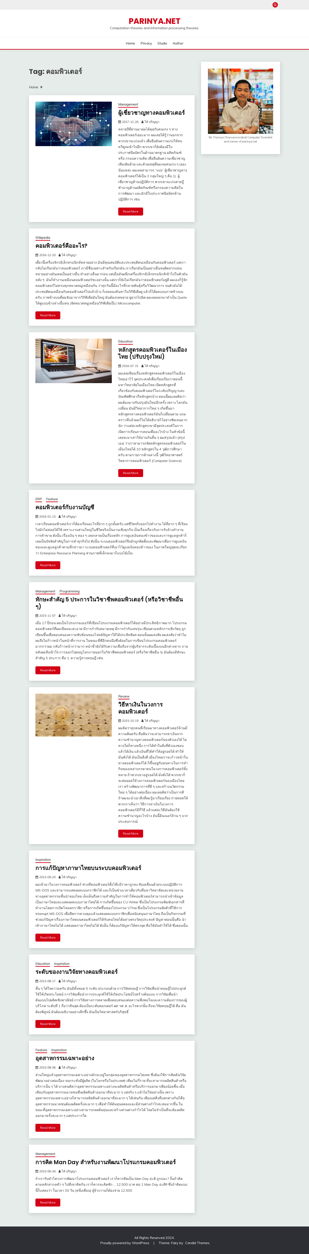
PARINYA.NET (154, 21)
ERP (38, 499)
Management (128, 104)
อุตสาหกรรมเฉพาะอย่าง (64, 1058)
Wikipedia (42, 238)
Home (130, 43)
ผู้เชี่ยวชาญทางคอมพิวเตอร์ (151, 113)
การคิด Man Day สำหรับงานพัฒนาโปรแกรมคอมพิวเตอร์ (105, 1162)
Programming (69, 591)
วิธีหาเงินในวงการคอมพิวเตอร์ (140, 708)
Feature (52, 499)
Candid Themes (197, 1243)
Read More (130, 211)
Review (124, 696)
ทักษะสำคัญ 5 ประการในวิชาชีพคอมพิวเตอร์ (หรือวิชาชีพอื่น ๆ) (109, 603)
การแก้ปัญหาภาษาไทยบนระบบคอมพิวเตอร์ (88, 868)
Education (125, 341)
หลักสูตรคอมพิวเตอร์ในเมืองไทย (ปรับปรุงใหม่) (152, 353)
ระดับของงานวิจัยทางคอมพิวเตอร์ (76, 972)
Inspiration (43, 860)
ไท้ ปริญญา (152, 122)
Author (178, 43)
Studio (162, 43)
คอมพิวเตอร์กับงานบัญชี (64, 507)
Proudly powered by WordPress (125, 1243)
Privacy (146, 43)
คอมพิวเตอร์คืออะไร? (61, 246)
